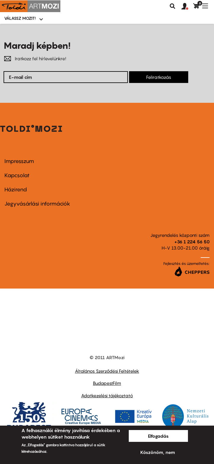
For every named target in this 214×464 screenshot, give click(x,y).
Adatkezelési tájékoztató (107, 395)
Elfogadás (158, 436)
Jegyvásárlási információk (37, 204)
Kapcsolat (17, 175)
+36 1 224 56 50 (192, 241)
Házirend (15, 189)
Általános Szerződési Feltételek (107, 371)
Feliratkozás (158, 77)
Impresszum (19, 161)
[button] (187, 6)
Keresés (173, 6)
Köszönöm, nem (157, 452)
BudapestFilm (107, 383)
